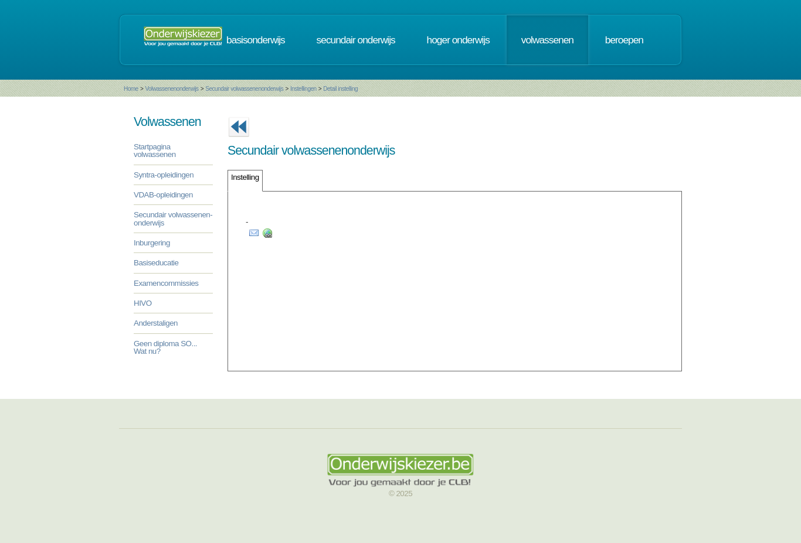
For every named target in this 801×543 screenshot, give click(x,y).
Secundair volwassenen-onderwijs (173, 218)
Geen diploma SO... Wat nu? (165, 347)
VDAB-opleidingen (163, 194)
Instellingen (303, 89)
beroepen (624, 40)
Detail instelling (340, 89)
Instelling (245, 177)
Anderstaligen (156, 323)
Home (131, 89)
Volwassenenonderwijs (171, 89)
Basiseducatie (156, 262)
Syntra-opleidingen (164, 174)
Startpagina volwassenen (155, 150)
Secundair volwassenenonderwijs (244, 89)
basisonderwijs (255, 40)
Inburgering (152, 242)
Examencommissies (166, 283)
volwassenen (547, 40)
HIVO (143, 303)
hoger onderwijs (458, 40)
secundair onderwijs (356, 40)
